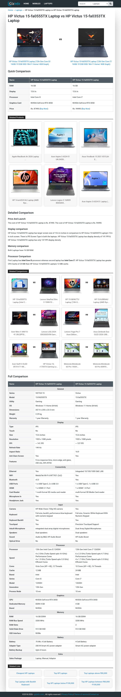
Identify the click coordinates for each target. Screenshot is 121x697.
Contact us (94, 694)
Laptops (48, 3)
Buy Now (44, 109)
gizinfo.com (39, 694)
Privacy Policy (67, 694)
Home (26, 3)
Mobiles (36, 3)
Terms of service (81, 694)
